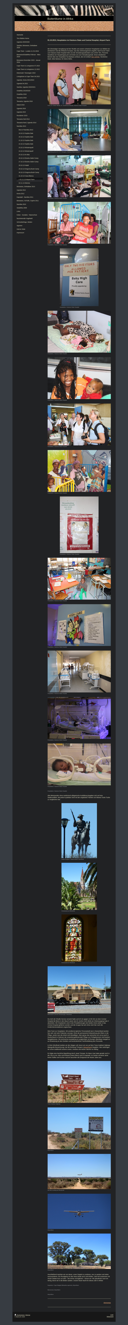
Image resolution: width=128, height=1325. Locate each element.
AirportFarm (88, 1047)
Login (111, 1315)
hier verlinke (95, 57)
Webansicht (110, 1316)
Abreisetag (107, 1303)
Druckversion (20, 1315)
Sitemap (27, 1315)
